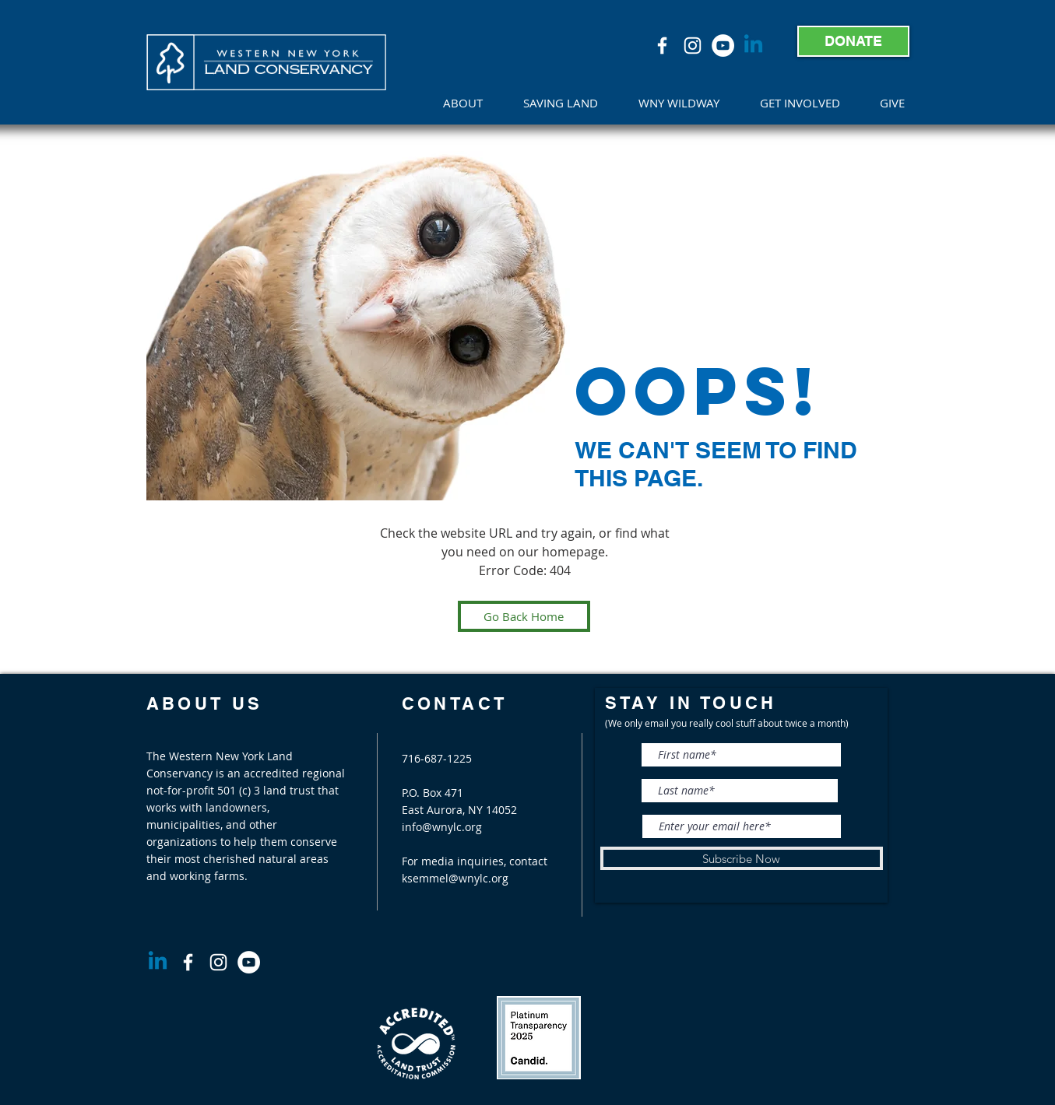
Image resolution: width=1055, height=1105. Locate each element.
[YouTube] (723, 45)
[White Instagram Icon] (692, 45)
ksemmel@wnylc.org (455, 878)
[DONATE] (853, 41)
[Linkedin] (753, 45)
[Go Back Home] (524, 616)
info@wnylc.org (442, 826)
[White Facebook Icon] (662, 45)
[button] (471, 103)
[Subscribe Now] (741, 858)
